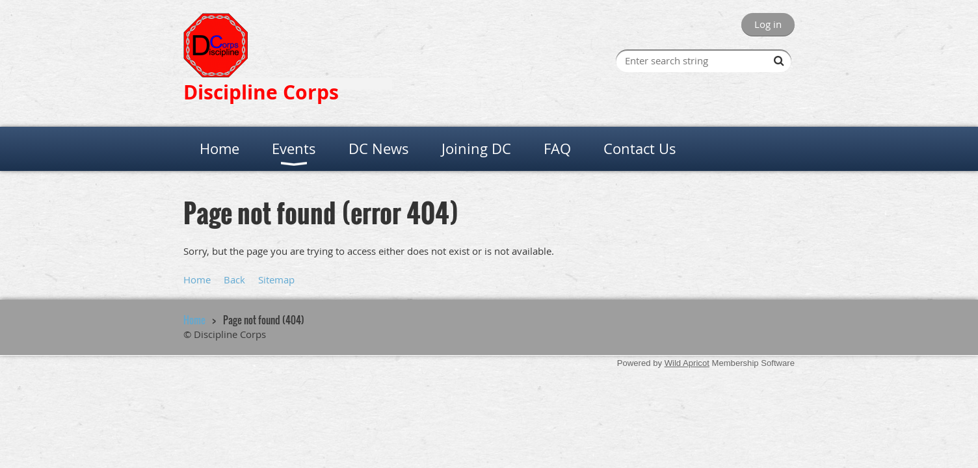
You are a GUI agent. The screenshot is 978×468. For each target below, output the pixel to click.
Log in (768, 24)
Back (234, 279)
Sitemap (276, 279)
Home (197, 279)
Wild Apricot (687, 363)
